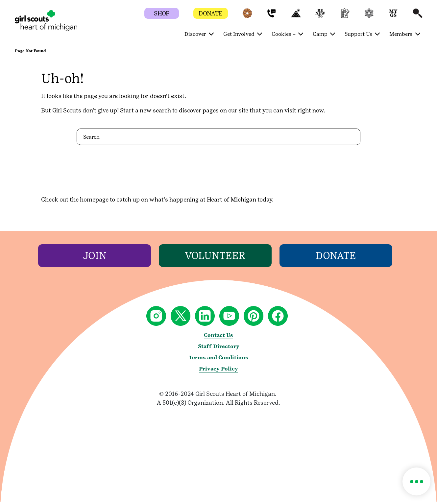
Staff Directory (218, 346)
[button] (247, 16)
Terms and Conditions (218, 357)
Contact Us (218, 335)
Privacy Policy (218, 369)
